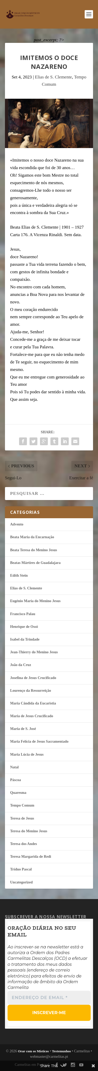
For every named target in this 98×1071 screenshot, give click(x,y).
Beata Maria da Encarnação (32, 537)
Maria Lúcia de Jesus (27, 754)
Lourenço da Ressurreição (30, 691)
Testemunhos (61, 1051)
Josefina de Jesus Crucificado (33, 678)
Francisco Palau (22, 614)
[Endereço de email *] (49, 997)
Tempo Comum (22, 805)
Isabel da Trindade (24, 639)
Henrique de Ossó (24, 627)
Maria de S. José (23, 729)
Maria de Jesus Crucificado (31, 716)
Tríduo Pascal (21, 869)
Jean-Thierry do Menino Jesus (34, 652)
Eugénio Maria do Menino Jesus (35, 601)
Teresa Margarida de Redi (30, 857)
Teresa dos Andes (23, 844)
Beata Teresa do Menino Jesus (33, 550)
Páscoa (15, 780)
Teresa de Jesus (22, 818)
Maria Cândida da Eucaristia (33, 703)
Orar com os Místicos (33, 1051)
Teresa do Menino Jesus (28, 831)
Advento (17, 524)
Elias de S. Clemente (53, 77)
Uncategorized (21, 882)
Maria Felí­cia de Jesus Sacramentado (39, 741)
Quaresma (18, 793)
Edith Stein (19, 575)
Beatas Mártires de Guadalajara (35, 563)
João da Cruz (20, 665)
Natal (14, 767)
